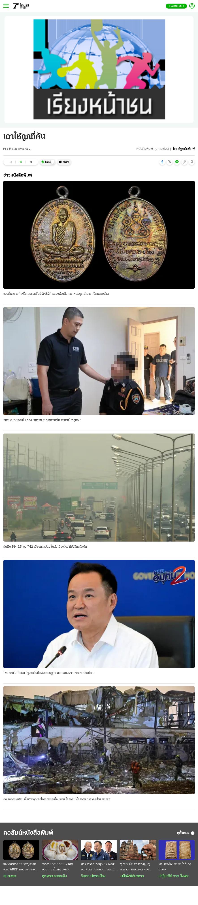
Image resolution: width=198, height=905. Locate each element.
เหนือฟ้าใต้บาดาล (132, 877)
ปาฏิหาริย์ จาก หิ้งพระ (174, 877)
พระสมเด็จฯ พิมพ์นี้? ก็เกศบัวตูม (175, 867)
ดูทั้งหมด (186, 834)
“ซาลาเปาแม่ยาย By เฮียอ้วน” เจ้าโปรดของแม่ (57, 867)
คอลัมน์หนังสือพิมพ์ (29, 833)
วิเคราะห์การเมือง (93, 877)
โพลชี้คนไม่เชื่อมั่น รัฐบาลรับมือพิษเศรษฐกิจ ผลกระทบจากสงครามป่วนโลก (48, 673)
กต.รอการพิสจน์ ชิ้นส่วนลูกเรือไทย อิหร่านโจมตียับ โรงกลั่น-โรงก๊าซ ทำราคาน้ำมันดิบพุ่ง (56, 799)
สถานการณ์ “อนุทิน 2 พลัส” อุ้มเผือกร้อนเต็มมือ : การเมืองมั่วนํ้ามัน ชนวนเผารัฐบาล (98, 868)
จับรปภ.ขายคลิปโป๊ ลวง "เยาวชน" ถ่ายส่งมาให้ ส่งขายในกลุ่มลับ (42, 420)
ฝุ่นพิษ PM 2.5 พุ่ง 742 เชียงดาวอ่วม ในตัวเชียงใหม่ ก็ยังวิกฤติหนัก (45, 547)
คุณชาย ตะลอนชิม (54, 877)
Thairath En (176, 6)
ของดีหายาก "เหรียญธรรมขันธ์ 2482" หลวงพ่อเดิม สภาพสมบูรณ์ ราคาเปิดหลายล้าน (56, 294)
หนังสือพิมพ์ (144, 149)
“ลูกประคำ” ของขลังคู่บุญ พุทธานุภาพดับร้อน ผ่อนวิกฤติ (135, 868)
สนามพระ (10, 877)
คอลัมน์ (164, 149)
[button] (162, 162)
